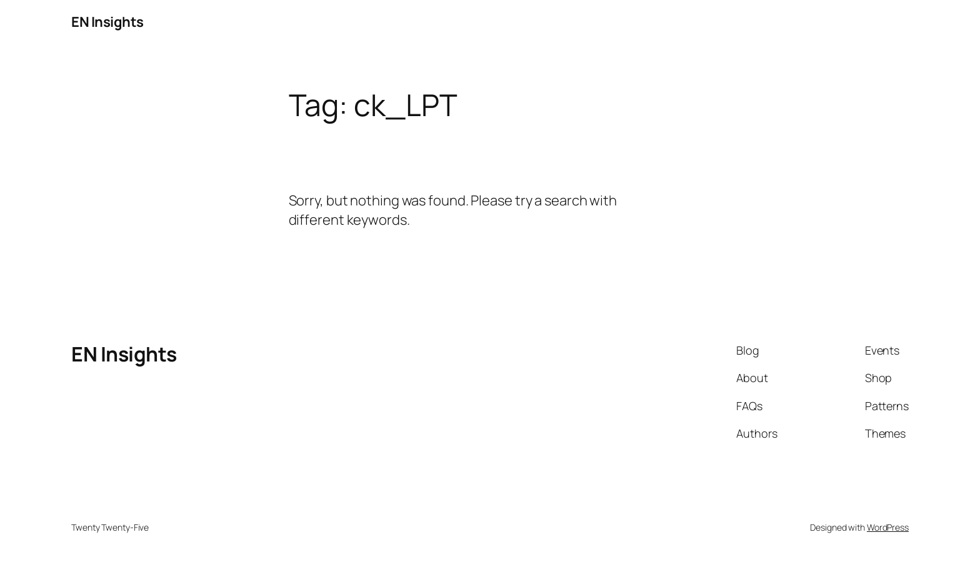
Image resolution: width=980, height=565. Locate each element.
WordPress (888, 527)
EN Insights (107, 21)
